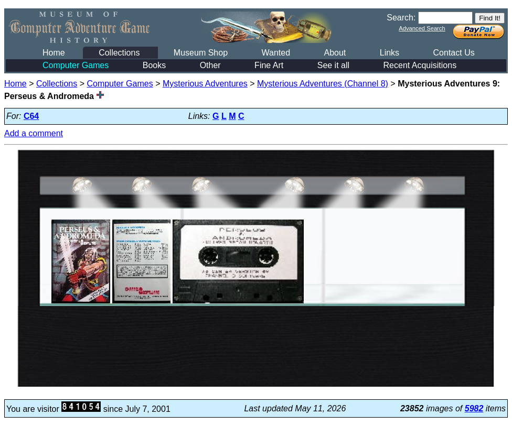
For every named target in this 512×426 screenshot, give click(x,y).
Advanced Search (422, 28)
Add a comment (33, 133)
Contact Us (454, 52)
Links (389, 52)
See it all (333, 65)
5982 (474, 408)
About (335, 52)
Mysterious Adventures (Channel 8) (322, 83)
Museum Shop (201, 52)
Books (154, 65)
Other (210, 65)
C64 (31, 116)
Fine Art (268, 65)
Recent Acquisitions (420, 65)
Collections (119, 52)
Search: (401, 17)
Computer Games (75, 65)
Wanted (275, 52)
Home (53, 52)
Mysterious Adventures (205, 83)
